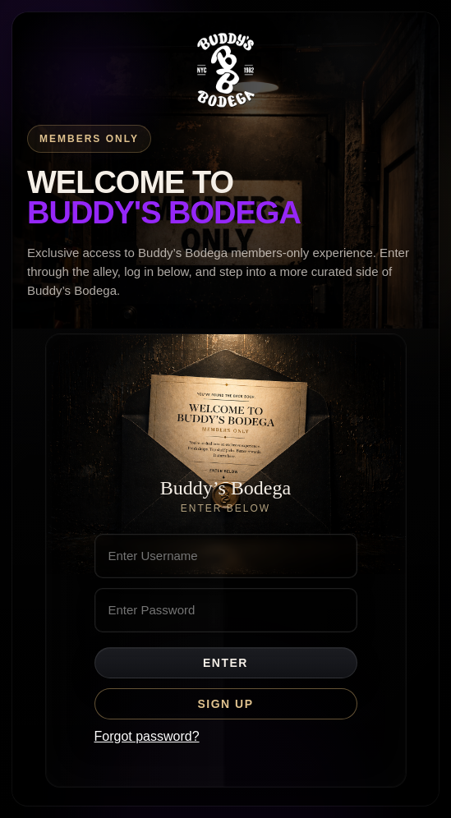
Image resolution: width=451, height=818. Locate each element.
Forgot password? (147, 736)
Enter (225, 662)
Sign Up (225, 703)
